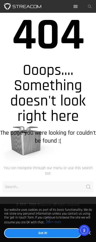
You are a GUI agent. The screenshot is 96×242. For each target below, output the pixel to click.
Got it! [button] (42, 233)
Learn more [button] (53, 222)
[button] (75, 6)
